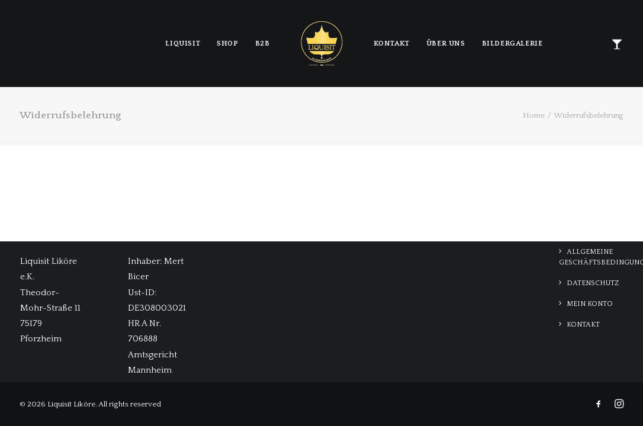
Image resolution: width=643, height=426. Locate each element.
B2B (262, 43)
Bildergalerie (512, 43)
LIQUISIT (182, 43)
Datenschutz (593, 283)
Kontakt (392, 43)
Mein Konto (590, 304)
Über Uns (445, 43)
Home (534, 115)
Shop (227, 43)
